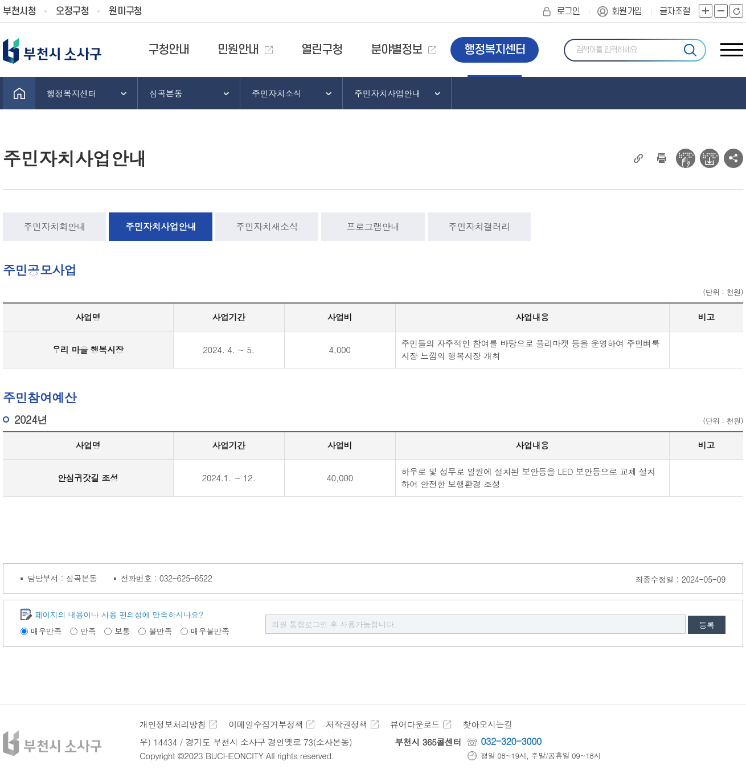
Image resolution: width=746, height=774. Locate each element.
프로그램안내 (372, 226)
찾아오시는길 (487, 724)
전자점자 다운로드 (709, 158)
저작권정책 (346, 724)
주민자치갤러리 (479, 226)
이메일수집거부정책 (265, 724)
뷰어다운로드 (415, 724)
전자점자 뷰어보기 (685, 158)
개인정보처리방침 (173, 724)
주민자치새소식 (267, 226)
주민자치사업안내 (160, 226)
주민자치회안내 (54, 226)
